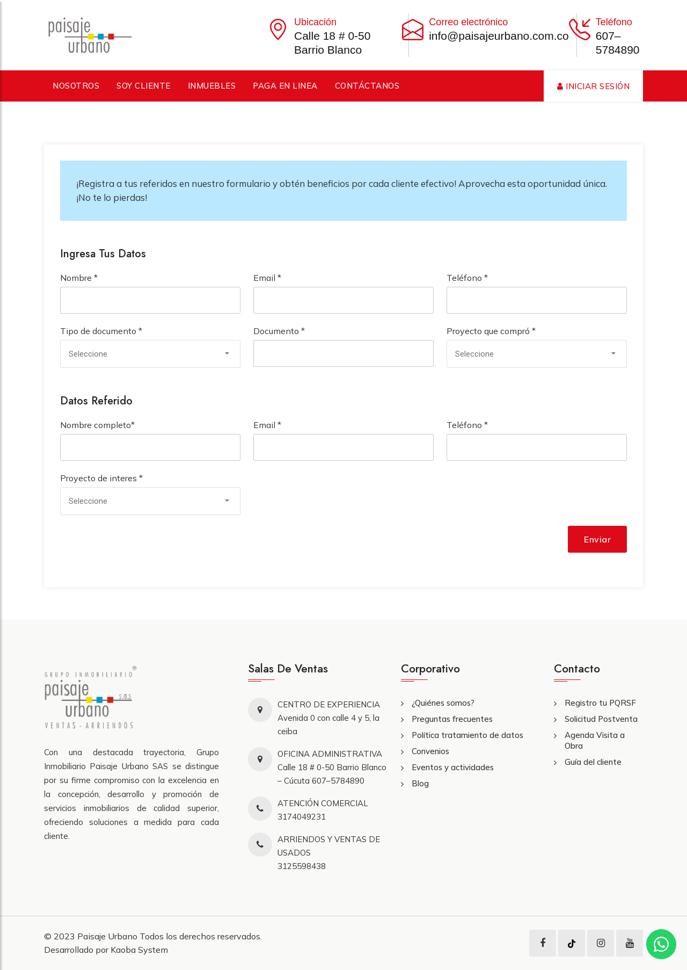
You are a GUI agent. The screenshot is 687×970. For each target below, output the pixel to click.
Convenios (430, 751)
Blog (420, 783)
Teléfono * (467, 277)
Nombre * (79, 277)
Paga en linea (285, 86)
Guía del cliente (593, 762)
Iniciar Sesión (593, 86)
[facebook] (542, 943)
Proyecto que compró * (491, 330)
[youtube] (630, 943)
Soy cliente (143, 86)
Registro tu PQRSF (600, 703)
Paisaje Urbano (108, 936)
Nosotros (76, 86)
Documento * (279, 330)
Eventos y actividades (453, 767)
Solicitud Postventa (601, 719)
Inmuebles (212, 86)
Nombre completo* (97, 424)
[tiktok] (571, 943)
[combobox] (150, 354)
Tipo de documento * (101, 330)
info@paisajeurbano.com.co (499, 36)
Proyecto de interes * (101, 478)
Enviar (597, 539)
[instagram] (601, 943)
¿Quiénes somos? (443, 703)
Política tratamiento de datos (467, 735)
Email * (267, 277)
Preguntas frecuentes (452, 719)
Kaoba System (139, 949)
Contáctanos (367, 86)
